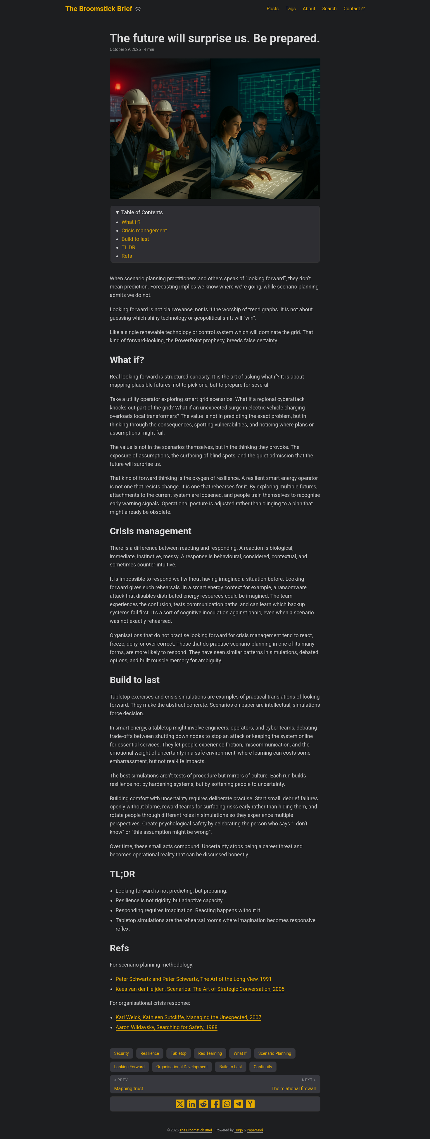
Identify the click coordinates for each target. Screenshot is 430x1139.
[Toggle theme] (137, 9)
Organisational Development (182, 1066)
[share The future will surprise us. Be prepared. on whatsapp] (226, 1104)
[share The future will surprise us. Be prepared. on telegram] (238, 1104)
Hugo (238, 1130)
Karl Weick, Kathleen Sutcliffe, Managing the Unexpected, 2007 (189, 1017)
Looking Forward (129, 1066)
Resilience (150, 1053)
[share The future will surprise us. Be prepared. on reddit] (203, 1104)
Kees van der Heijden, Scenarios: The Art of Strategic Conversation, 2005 (200, 989)
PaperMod (255, 1130)
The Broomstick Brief (98, 9)
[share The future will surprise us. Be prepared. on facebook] (215, 1104)
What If (240, 1053)
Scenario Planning (274, 1053)
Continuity (263, 1066)
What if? (131, 222)
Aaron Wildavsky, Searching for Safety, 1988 (167, 1027)
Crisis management (144, 230)
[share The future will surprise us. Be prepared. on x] (180, 1104)
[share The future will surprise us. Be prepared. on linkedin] (191, 1104)
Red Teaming (210, 1053)
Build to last (135, 239)
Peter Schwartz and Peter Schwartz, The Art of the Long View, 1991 (194, 979)
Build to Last (230, 1066)
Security (121, 1053)
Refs (127, 256)
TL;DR (128, 247)
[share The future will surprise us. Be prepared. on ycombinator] (250, 1104)
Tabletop (178, 1053)
